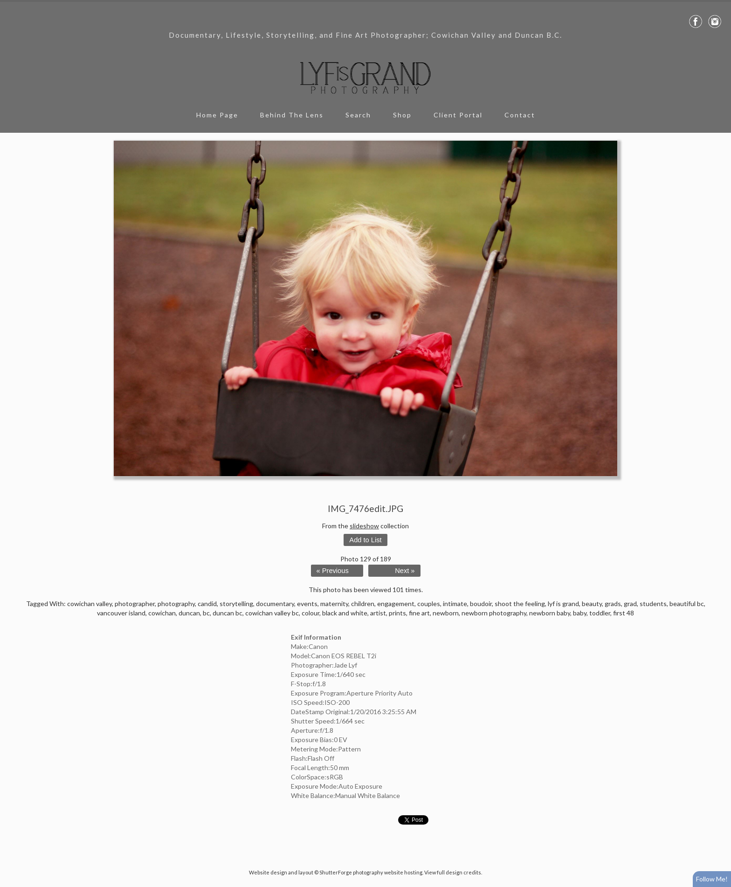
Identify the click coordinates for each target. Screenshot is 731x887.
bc (206, 613)
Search (358, 115)
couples (428, 603)
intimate (455, 603)
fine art (419, 613)
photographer (135, 603)
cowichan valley (89, 603)
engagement (395, 603)
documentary (275, 603)
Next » (404, 570)
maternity (334, 603)
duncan (189, 613)
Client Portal (458, 115)
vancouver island (121, 613)
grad (630, 603)
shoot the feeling (520, 603)
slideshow (364, 526)
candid (207, 603)
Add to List (365, 540)
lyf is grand (563, 603)
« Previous (333, 570)
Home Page (217, 115)
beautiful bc (686, 603)
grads (613, 603)
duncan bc (227, 613)
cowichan (162, 613)
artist (378, 613)
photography (176, 603)
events (307, 603)
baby (579, 613)
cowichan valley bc (272, 613)
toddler (599, 613)
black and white (344, 613)
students (653, 603)
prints (397, 613)
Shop (402, 115)
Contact (519, 115)
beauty (592, 603)
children (362, 603)
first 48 (623, 613)
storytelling (236, 603)
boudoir (481, 603)
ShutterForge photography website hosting (370, 872)
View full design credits (452, 872)
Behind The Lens (292, 115)
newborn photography (494, 613)
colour (310, 613)
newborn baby (549, 613)
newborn (446, 613)
